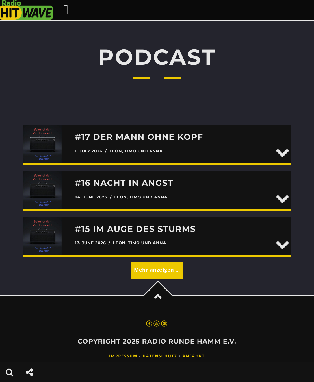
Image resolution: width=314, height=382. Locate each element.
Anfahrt (193, 356)
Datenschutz (159, 356)
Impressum (123, 356)
